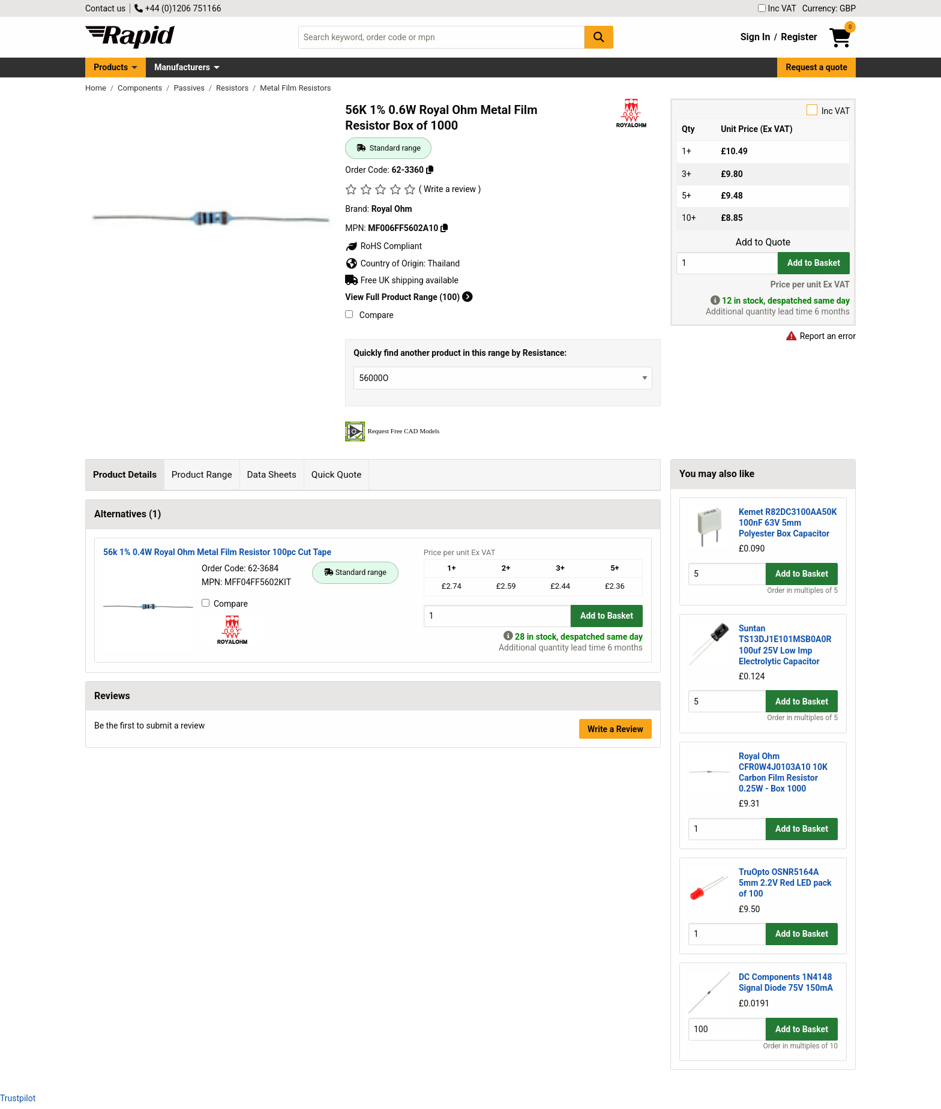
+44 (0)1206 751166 (177, 8)
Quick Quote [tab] (336, 474)
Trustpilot (17, 1098)
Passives (189, 87)
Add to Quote (763, 242)
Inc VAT (777, 8)
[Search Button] (599, 37)
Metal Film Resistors (295, 87)
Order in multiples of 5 (802, 590)
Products (111, 67)
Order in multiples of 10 (800, 1046)
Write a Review (615, 962)
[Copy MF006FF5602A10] (444, 228)
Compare (369, 315)
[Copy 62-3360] (429, 170)
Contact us (105, 8)
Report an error (820, 336)
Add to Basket (813, 263)
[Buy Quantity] (727, 263)
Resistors (233, 87)
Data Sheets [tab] (271, 474)
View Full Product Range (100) (408, 297)
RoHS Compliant (383, 246)
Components (141, 87)
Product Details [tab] (125, 474)
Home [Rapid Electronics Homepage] (96, 87)
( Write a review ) (450, 189)
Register (799, 37)
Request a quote (816, 67)
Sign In (756, 37)
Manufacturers (182, 67)
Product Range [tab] (202, 474)
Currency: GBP (829, 8)
